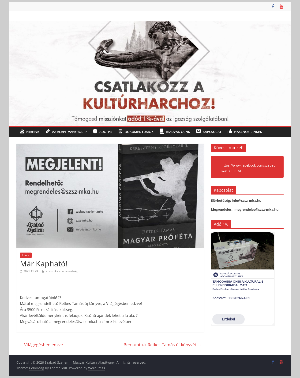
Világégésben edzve (41, 344)
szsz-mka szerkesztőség (62, 271)
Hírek (25, 255)
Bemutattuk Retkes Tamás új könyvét (163, 344)
